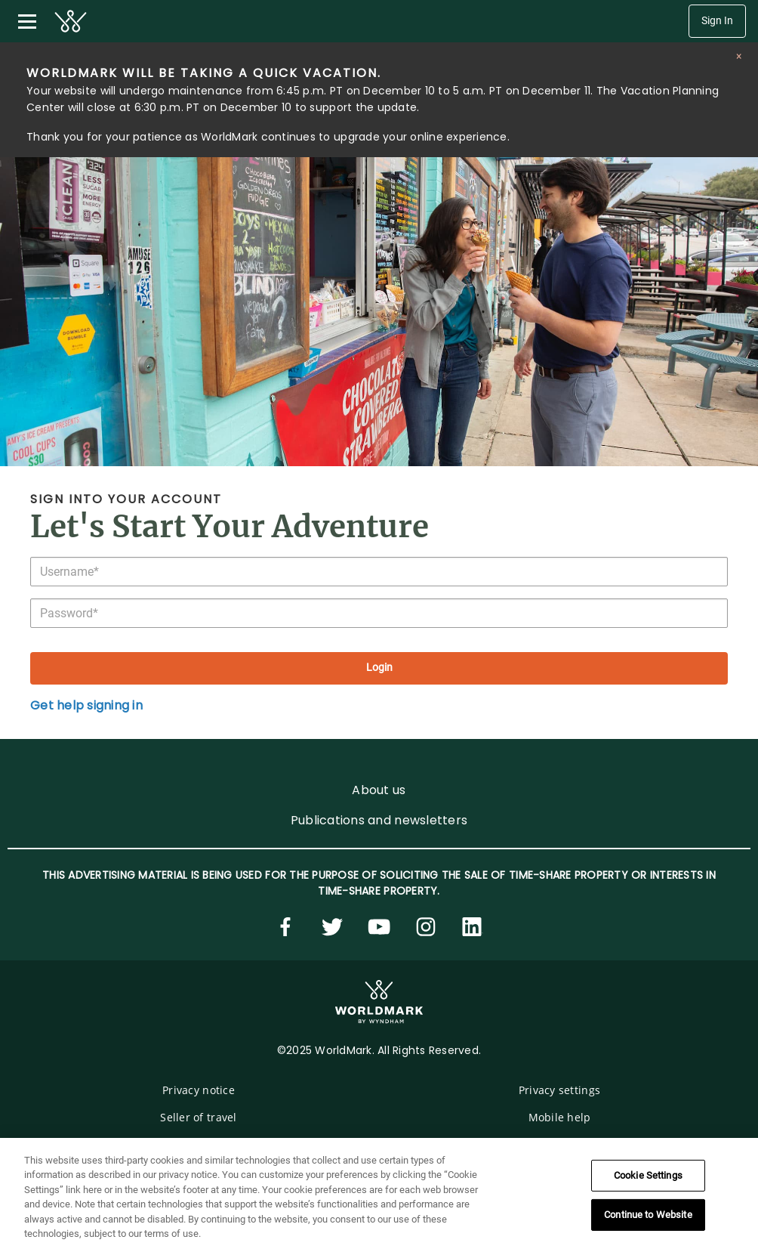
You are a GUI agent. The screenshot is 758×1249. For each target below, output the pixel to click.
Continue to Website (648, 1214)
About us (378, 790)
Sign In (717, 20)
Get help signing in (86, 705)
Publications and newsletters (379, 820)
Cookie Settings (648, 1175)
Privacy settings (559, 1090)
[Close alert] (738, 56)
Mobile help (559, 1117)
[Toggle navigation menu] (27, 21)
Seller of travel (198, 1117)
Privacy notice (198, 1090)
